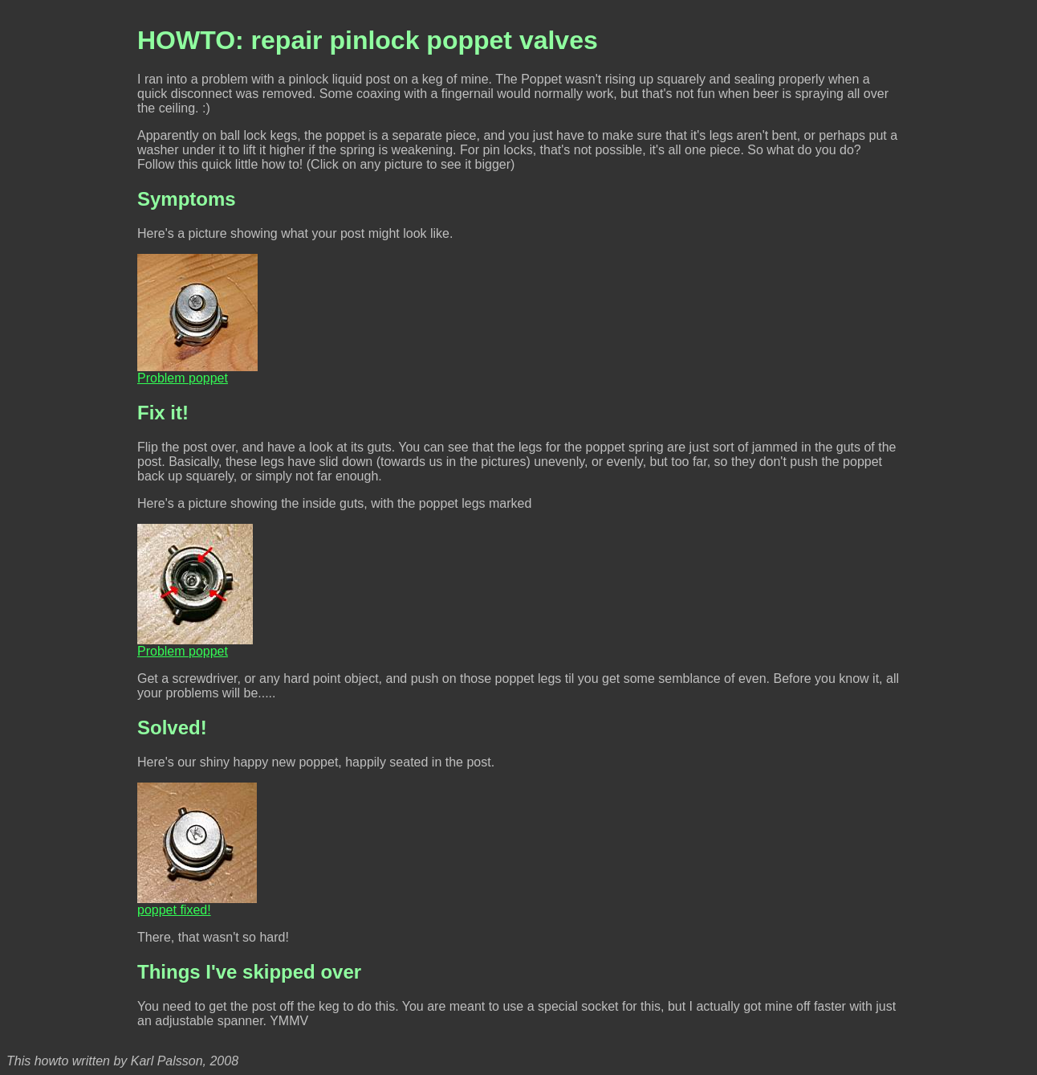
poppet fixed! (197, 904)
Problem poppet (197, 372)
